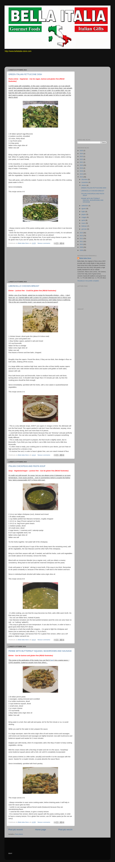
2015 (81, 177)
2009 (81, 247)
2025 (81, 150)
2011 (81, 241)
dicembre (84, 179)
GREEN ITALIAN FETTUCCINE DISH (25, 74)
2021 (81, 162)
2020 (81, 165)
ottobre (84, 185)
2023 (81, 156)
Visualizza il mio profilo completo (88, 281)
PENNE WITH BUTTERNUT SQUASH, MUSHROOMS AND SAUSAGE (40, 651)
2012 (81, 238)
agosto (83, 208)
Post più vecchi (65, 829)
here (52, 660)
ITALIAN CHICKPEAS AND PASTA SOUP (26, 466)
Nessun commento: (44, 243)
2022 (81, 159)
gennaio (84, 229)
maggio (84, 217)
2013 (81, 235)
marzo (83, 223)
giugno (83, 214)
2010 (81, 244)
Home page (40, 829)
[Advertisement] (47, 61)
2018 (81, 171)
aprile (83, 220)
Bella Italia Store (85, 258)
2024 (81, 153)
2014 (81, 233)
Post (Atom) (19, 834)
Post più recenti (15, 829)
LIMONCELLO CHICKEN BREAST (23, 286)
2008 (81, 250)
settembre (85, 205)
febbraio (84, 226)
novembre (85, 182)
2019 (81, 168)
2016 (81, 174)
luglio (83, 211)
